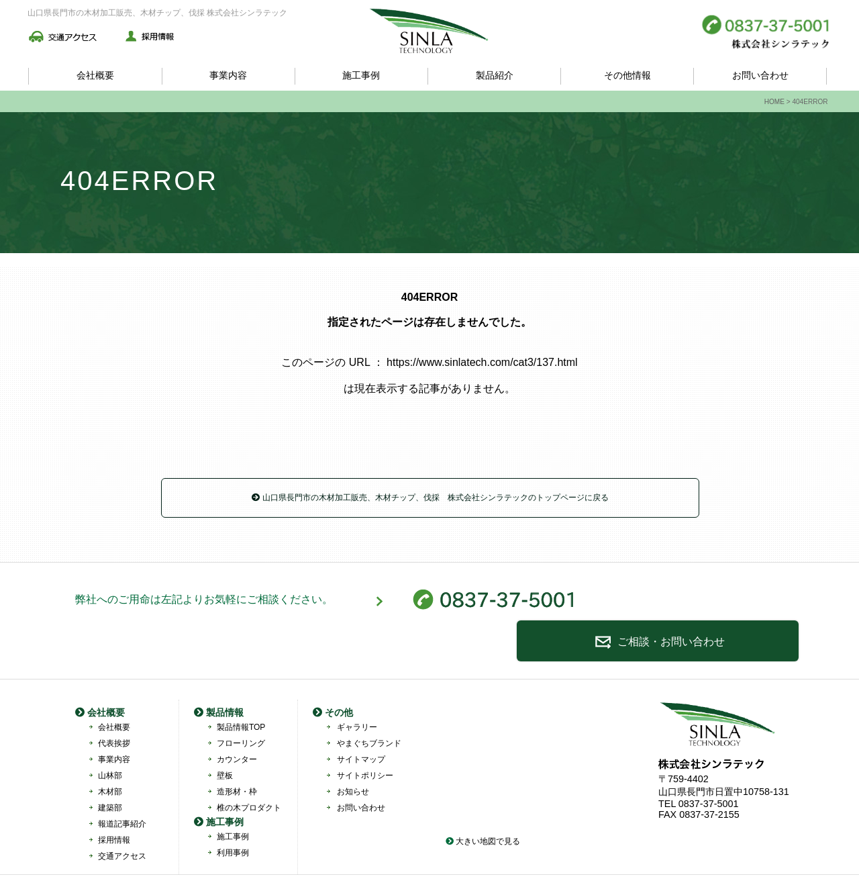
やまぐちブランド (369, 705)
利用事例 (233, 815)
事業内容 (228, 75)
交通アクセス (122, 818)
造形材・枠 (237, 754)
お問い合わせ (760, 75)
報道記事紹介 (122, 786)
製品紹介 (494, 75)
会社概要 (95, 75)
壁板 (225, 738)
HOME (774, 101)
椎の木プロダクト (249, 770)
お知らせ (353, 754)
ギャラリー (357, 689)
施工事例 (361, 75)
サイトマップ (361, 721)
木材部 (110, 754)
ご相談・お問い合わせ (699, 604)
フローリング (241, 705)
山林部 (110, 738)
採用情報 (114, 802)
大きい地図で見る (483, 803)
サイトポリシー (365, 738)
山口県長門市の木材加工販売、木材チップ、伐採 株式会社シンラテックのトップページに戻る (430, 497)
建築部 (110, 770)
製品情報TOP (241, 689)
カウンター (237, 721)
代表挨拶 (114, 705)
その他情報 (627, 75)
